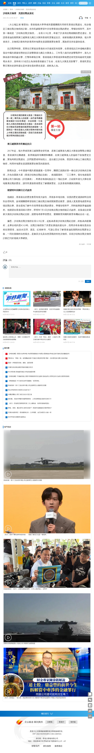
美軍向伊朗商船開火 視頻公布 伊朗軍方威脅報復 (19, 643)
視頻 (44, 3)
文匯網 (5, 9)
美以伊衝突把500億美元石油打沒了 (19, 390)
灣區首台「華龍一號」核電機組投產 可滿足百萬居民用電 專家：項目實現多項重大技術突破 (38, 358)
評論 (39, 3)
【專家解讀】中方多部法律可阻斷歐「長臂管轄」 (24, 381)
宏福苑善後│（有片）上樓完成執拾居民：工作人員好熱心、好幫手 (25, 589)
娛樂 (58, 3)
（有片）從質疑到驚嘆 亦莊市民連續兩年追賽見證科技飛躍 (46, 310)
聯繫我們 (35, 746)
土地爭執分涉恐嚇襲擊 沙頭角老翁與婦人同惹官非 (16, 310)
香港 (14, 3)
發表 (88, 281)
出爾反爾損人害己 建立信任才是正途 (20, 394)
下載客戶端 (83, 3)
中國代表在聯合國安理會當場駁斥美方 (20, 367)
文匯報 (49, 722)
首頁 (10, 3)
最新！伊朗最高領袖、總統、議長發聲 (20, 363)
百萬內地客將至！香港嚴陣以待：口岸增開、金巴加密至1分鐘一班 (29, 412)
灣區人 (24, 3)
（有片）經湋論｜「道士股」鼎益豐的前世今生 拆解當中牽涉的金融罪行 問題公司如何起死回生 (35, 698)
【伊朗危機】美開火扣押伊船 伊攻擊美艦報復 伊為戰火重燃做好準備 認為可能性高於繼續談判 (38, 354)
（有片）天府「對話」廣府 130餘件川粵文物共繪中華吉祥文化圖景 (46, 338)
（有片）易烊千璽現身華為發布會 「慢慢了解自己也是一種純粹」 (26, 534)
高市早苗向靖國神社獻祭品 (17, 417)
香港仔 (61, 722)
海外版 (73, 722)
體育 (72, 3)
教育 (67, 3)
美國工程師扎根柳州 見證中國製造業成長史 (76, 338)
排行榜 (6, 348)
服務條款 (58, 746)
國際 (34, 3)
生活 (62, 3)
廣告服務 (47, 746)
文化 (53, 3)
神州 (19, 3)
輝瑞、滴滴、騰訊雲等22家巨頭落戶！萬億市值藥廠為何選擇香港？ (30, 408)
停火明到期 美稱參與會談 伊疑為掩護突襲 (21, 372)
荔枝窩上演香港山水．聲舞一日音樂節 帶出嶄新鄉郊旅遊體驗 (16, 338)
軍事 (48, 3)
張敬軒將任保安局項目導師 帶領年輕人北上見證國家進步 (76, 310)
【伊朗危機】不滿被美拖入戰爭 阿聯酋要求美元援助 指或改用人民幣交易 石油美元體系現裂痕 (38, 376)
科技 (76, 3)
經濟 (30, 3)
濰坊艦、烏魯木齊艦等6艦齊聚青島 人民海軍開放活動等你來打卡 (29, 399)
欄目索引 (47, 714)
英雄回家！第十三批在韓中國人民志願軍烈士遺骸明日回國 (27, 385)
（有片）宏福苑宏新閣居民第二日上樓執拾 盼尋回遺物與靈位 (28, 403)
